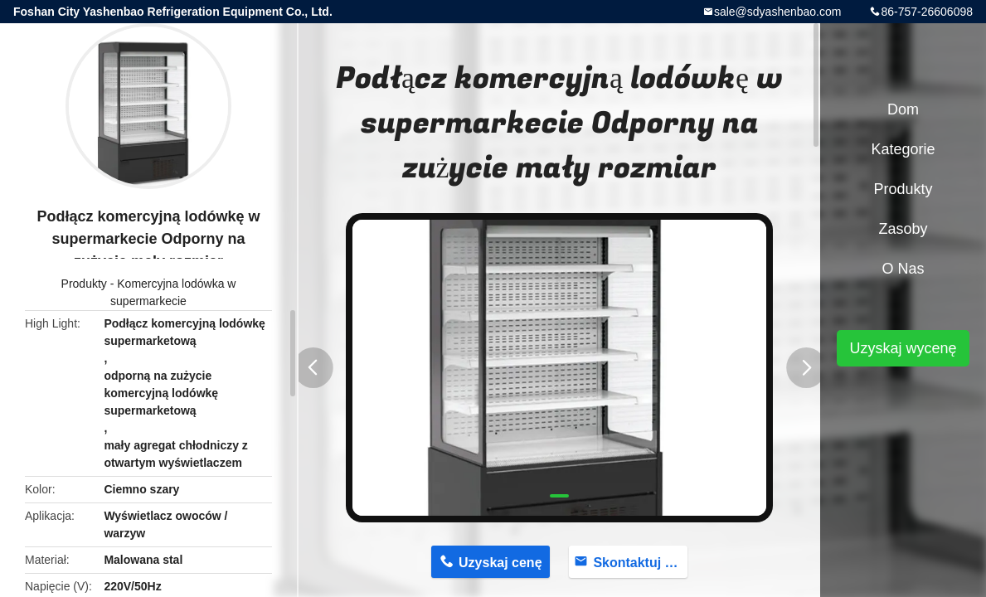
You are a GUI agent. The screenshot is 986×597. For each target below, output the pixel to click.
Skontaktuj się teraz (640, 563)
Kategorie (903, 149)
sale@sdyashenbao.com (778, 11)
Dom (903, 109)
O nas (903, 268)
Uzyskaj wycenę (902, 348)
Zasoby (902, 229)
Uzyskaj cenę (500, 563)
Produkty (84, 283)
